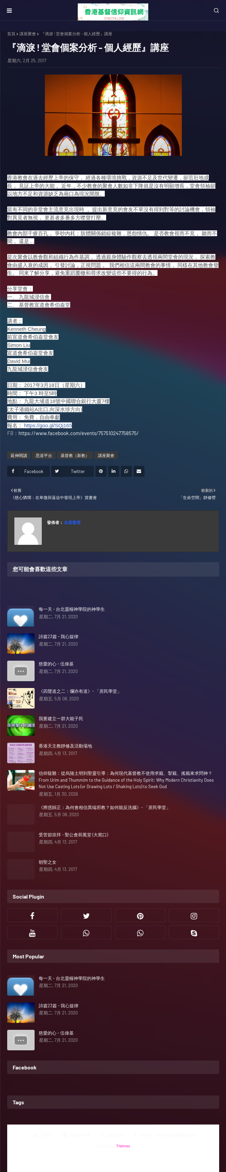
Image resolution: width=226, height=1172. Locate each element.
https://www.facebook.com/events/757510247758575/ (78, 433)
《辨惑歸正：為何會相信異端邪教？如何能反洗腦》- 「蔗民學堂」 (105, 807)
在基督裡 (71, 522)
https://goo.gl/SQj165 (48, 425)
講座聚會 (28, 33)
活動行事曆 (76, 1135)
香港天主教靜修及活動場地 (65, 746)
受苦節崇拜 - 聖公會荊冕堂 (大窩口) (73, 834)
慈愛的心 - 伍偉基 (56, 663)
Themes (123, 1145)
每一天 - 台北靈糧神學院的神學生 (72, 609)
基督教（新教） (75, 455)
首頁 (11, 33)
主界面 (42, 1135)
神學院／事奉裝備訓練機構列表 (165, 1135)
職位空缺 (112, 1135)
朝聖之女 (47, 862)
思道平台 (44, 455)
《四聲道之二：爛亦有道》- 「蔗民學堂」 (80, 691)
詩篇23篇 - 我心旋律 (58, 636)
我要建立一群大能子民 (61, 718)
